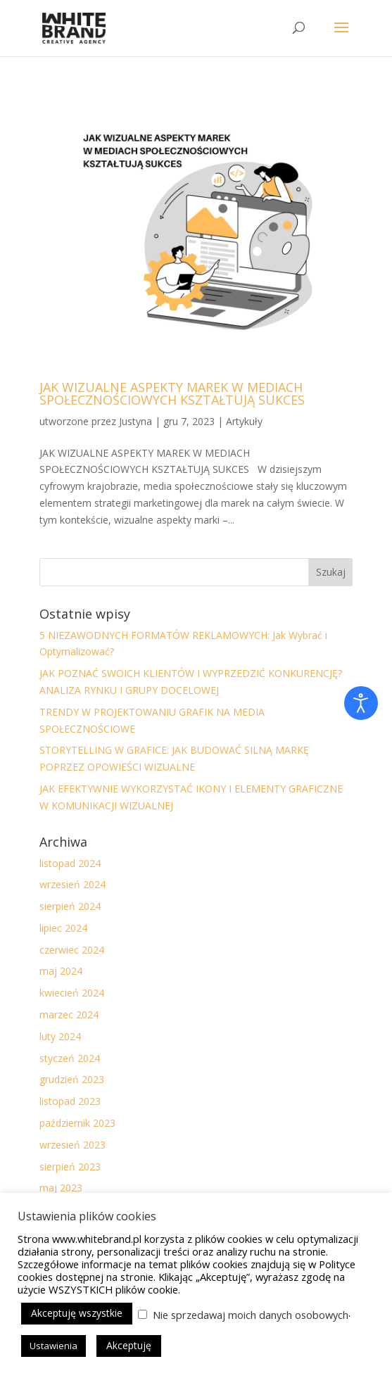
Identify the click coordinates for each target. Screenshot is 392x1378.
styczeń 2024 (69, 1058)
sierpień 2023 (70, 1166)
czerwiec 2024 (71, 949)
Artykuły (244, 421)
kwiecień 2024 (71, 992)
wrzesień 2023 (72, 1144)
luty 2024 (60, 1036)
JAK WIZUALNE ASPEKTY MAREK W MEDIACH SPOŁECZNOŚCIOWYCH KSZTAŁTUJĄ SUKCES (172, 393)
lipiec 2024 (63, 928)
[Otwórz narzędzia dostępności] (361, 703)
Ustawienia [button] (53, 1345)
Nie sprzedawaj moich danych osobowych (250, 1315)
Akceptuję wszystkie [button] (76, 1313)
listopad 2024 (70, 863)
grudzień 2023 (71, 1079)
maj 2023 (60, 1187)
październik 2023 (77, 1123)
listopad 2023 (70, 1101)
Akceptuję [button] (128, 1345)
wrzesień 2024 (72, 884)
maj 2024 (60, 971)
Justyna (135, 421)
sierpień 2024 (70, 906)
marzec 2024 (69, 1014)
